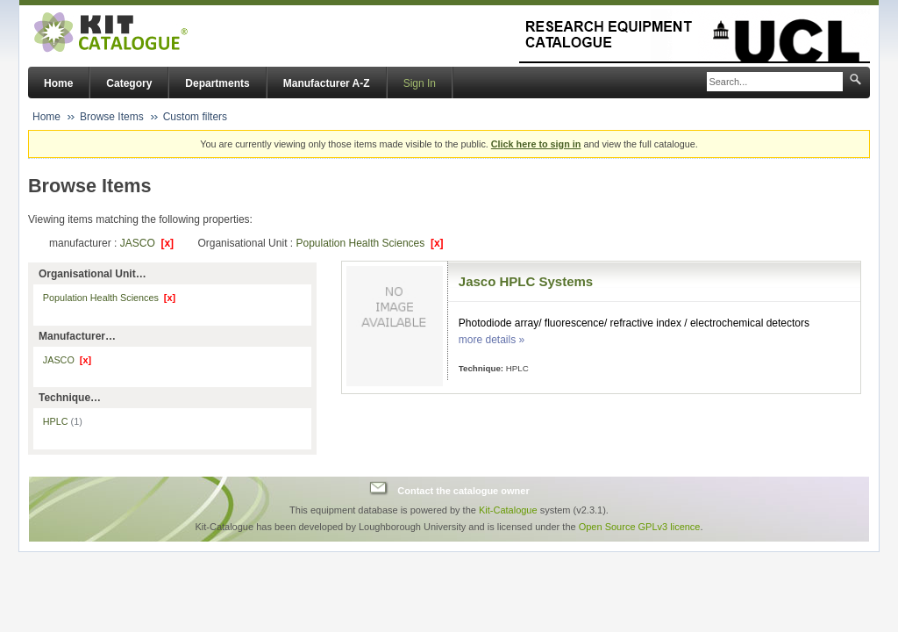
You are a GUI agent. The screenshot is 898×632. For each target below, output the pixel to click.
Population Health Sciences (369, 243)
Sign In (419, 83)
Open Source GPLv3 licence (640, 526)
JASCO (147, 243)
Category (129, 83)
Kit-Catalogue (508, 510)
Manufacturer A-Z (326, 83)
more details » (491, 340)
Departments (217, 83)
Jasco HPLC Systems (526, 281)
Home (58, 83)
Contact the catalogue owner (463, 490)
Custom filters (195, 117)
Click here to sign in (536, 144)
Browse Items (112, 117)
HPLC (62, 421)
